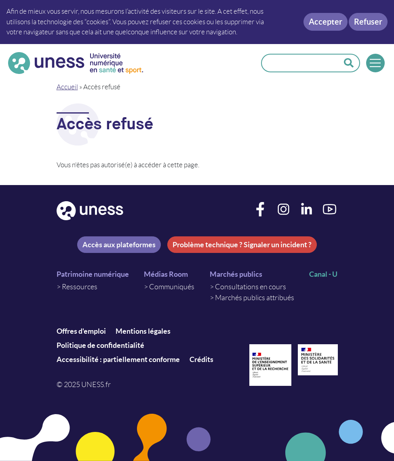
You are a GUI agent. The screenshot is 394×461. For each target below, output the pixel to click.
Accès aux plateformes (119, 244)
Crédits (201, 359)
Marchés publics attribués (254, 298)
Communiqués (171, 287)
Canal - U (323, 274)
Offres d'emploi (81, 331)
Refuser (368, 21)
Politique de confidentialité (100, 345)
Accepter (325, 21)
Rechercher (349, 63)
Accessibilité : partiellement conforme (118, 359)
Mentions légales (143, 331)
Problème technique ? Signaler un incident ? (242, 244)
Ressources (79, 287)
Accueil (67, 87)
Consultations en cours (250, 287)
